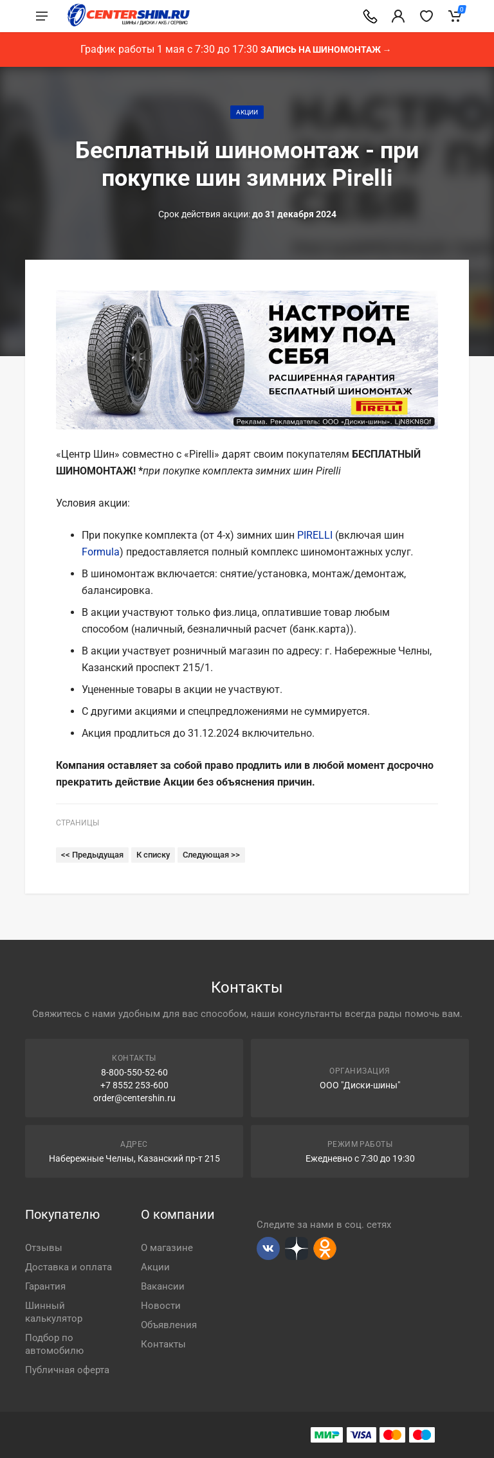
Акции (247, 112)
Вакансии (163, 1286)
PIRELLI (315, 535)
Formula (101, 552)
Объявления (169, 1325)
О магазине (167, 1248)
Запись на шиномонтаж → (326, 49)
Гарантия (45, 1286)
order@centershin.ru (134, 1098)
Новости (161, 1305)
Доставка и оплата (68, 1267)
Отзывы (43, 1248)
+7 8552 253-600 (134, 1085)
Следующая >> (211, 855)
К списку (153, 855)
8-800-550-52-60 (134, 1072)
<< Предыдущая (92, 855)
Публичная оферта (67, 1370)
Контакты (163, 1344)
